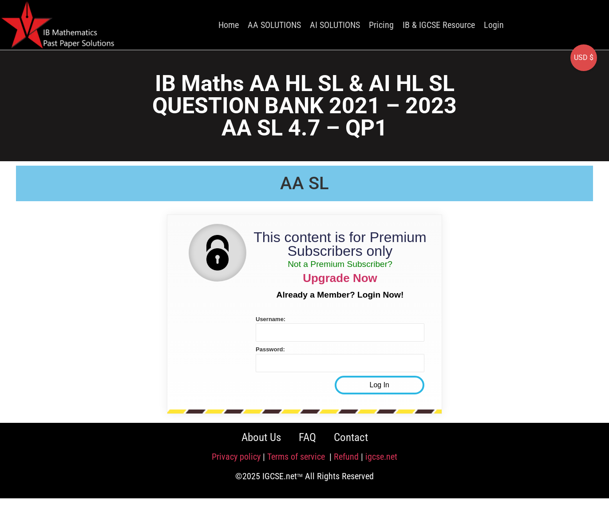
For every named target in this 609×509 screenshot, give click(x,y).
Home (228, 25)
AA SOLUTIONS (274, 25)
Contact (351, 437)
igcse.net (381, 456)
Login (494, 25)
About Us (261, 437)
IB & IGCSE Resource (439, 25)
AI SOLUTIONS (335, 25)
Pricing (381, 25)
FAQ (307, 437)
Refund (346, 456)
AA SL (304, 183)
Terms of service (297, 456)
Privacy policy (236, 456)
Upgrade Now (340, 278)
